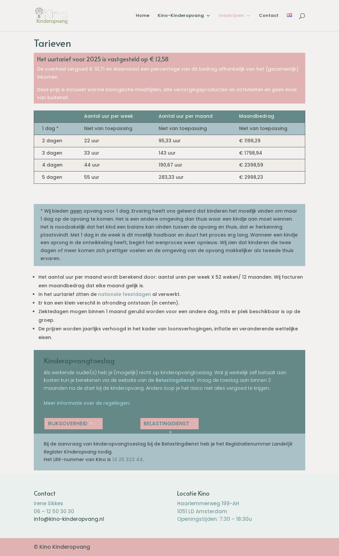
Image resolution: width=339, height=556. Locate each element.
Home (142, 16)
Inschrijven (231, 16)
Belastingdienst (175, 380)
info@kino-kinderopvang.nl (69, 519)
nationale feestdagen (124, 294)
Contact (268, 16)
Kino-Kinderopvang (181, 16)
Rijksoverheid (67, 423)
